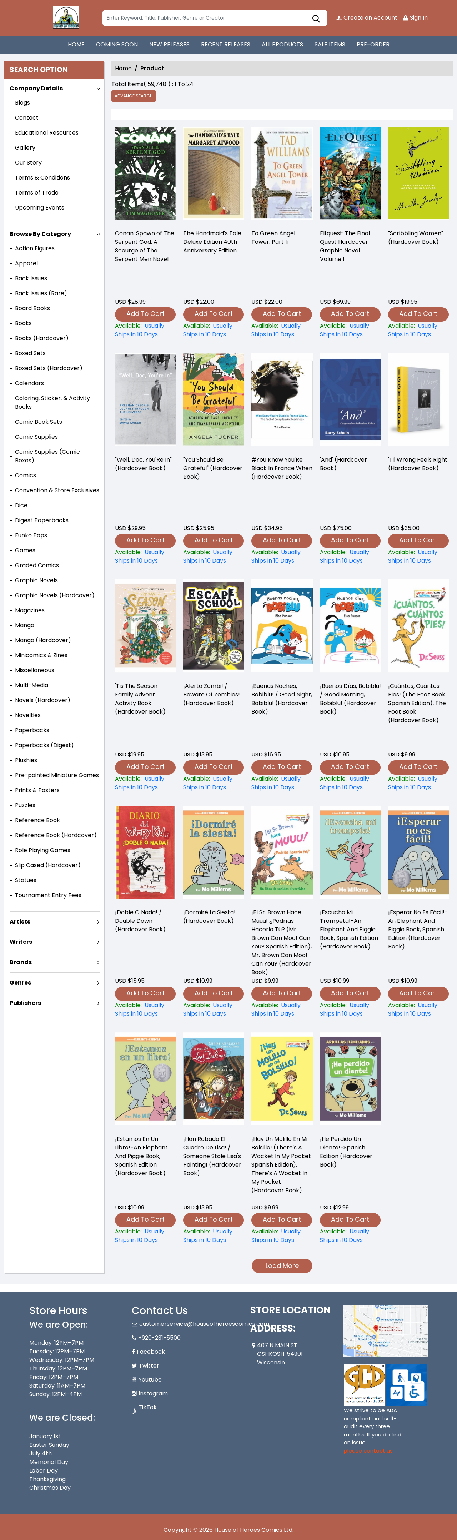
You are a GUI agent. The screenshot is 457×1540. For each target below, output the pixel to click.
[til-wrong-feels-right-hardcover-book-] (418, 556)
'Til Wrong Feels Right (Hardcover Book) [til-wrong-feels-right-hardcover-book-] (417, 464)
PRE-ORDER (373, 44)
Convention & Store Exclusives (57, 490)
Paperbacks (32, 730)
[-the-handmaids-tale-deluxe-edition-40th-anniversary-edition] (213, 175)
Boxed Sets (30, 353)
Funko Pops (31, 535)
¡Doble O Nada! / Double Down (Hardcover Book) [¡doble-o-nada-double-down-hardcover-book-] (140, 920)
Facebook (151, 1352)
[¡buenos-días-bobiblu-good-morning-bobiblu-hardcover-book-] (350, 783)
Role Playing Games (42, 850)
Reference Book (37, 820)
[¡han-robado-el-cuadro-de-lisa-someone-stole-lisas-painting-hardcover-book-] (213, 1235)
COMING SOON (117, 44)
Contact (27, 118)
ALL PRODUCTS (282, 44)
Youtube (150, 1379)
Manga (24, 625)
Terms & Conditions (42, 177)
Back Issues (31, 278)
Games (25, 550)
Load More (282, 1265)
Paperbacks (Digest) (44, 745)
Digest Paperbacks (42, 520)
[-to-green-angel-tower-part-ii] (281, 175)
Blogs (22, 103)
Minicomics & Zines (41, 655)
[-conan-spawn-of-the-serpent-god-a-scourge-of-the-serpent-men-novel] (145, 175)
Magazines (30, 610)
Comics (25, 475)
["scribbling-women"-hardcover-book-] (418, 175)
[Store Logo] (65, 17)
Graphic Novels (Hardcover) (55, 595)
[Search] (214, 18)
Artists (20, 921)
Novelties (28, 715)
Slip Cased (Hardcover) (48, 865)
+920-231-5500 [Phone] (159, 1338)
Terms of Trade (37, 192)
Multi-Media (31, 685)
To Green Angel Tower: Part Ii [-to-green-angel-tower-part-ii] (273, 237)
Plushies (26, 760)
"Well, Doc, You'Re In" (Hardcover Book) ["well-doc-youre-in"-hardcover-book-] (143, 464)
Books (23, 323)
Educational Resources (47, 133)
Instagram (153, 1393)
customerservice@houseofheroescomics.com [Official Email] (204, 1324)
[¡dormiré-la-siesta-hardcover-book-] (213, 1009)
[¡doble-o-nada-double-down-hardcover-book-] (145, 1009)
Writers (21, 942)
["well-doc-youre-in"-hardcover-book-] (145, 556)
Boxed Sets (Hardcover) (48, 368)
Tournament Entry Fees (48, 895)
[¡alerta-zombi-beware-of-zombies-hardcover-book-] (213, 783)
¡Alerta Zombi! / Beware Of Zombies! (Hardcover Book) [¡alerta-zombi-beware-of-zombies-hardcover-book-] (211, 694)
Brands (21, 962)
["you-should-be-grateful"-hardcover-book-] (213, 556)
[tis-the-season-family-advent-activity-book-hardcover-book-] (145, 783)
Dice (21, 505)
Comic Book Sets (38, 422)
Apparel (26, 263)
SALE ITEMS (330, 44)
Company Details (36, 88)
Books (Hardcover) (42, 338)
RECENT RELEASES (225, 44)
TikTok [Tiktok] (148, 1407)
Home (123, 68)
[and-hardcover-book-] (350, 556)
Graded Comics (37, 565)
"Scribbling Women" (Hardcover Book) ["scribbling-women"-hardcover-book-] (415, 237)
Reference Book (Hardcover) (56, 835)
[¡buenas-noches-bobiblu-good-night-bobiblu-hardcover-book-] (281, 783)
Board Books (32, 308)
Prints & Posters (37, 790)
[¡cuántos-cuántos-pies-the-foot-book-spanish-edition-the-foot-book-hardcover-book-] (418, 783)
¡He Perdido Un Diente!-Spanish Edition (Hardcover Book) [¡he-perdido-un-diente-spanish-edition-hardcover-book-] (346, 1152)
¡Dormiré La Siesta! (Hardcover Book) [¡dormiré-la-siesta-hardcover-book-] (209, 916)
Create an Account (366, 18)
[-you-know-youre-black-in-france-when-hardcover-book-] (281, 556)
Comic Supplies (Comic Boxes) (47, 456)
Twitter (149, 1366)
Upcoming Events (39, 207)
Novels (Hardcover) (42, 700)
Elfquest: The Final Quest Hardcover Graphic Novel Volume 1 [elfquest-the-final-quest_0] (345, 246)
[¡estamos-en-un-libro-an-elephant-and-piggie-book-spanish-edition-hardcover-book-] (145, 1235)
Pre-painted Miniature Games (57, 775)
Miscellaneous (34, 670)
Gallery (25, 148)
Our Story (28, 162)
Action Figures (35, 248)
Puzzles (25, 805)
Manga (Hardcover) (43, 640)
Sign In (415, 18)
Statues (25, 880)
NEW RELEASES (169, 44)
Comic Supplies (36, 437)
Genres (20, 982)
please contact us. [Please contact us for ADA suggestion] (369, 1450)
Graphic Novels (36, 580)
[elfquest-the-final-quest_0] (350, 175)
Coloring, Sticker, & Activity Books (52, 402)
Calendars (29, 383)
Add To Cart (145, 313)
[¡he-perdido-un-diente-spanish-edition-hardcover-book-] (350, 1235)
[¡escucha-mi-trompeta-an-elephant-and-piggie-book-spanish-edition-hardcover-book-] (350, 1009)
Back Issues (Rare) (41, 293)
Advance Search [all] (134, 96)
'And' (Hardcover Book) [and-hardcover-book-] (343, 464)
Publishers (25, 1003)
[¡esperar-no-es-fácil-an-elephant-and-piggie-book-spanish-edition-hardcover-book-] (418, 1009)
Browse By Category (40, 234)
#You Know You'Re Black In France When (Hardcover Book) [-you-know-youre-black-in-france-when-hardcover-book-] (281, 468)
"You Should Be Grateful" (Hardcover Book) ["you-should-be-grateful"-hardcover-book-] (212, 468)
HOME (76, 44)
